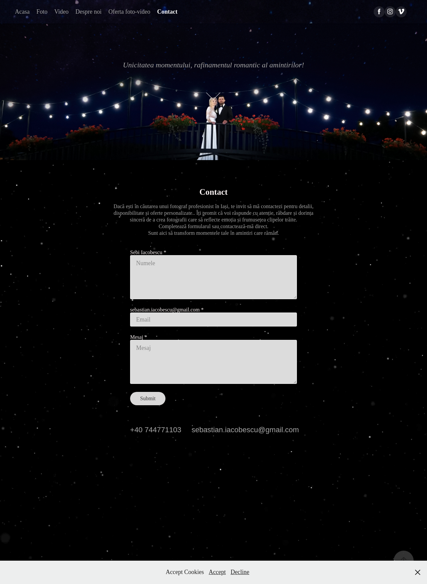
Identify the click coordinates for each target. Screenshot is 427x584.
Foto (41, 11)
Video (61, 11)
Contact (167, 11)
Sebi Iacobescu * (148, 252)
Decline (240, 572)
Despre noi (88, 11)
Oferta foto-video (129, 11)
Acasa (22, 11)
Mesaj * (138, 337)
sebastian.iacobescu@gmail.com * (166, 310)
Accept (217, 572)
